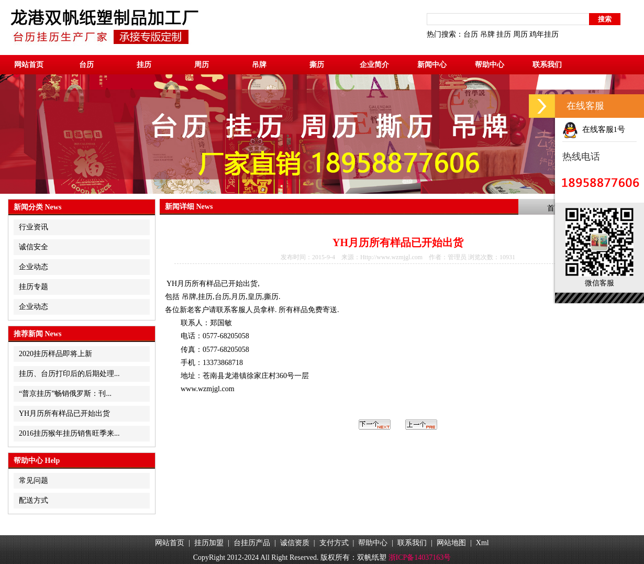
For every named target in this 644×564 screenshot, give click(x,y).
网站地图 (451, 543)
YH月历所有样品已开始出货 (64, 413)
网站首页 (28, 65)
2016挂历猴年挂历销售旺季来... (69, 433)
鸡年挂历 (544, 34)
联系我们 (547, 65)
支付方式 (334, 543)
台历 (470, 34)
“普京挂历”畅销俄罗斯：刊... (65, 393)
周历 (520, 34)
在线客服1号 (593, 129)
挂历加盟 (209, 543)
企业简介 (374, 65)
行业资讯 (33, 227)
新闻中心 (432, 65)
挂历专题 (33, 287)
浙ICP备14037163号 (419, 557)
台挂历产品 (252, 543)
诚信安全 (33, 247)
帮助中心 (489, 65)
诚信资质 (294, 543)
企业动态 (33, 267)
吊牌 (487, 34)
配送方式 (33, 500)
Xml (482, 543)
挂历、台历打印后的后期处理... (69, 374)
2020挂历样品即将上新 (55, 354)
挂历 (503, 34)
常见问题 (33, 480)
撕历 (316, 65)
